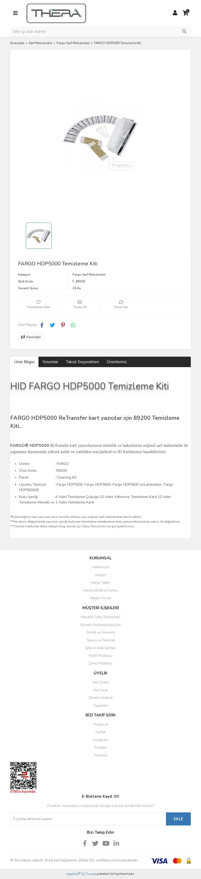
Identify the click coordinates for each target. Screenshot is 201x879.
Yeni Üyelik (100, 682)
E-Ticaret (89, 874)
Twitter (100, 732)
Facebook (100, 724)
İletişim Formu (100, 598)
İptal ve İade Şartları (100, 648)
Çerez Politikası (100, 663)
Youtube (100, 747)
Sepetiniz (101, 705)
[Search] (100, 31)
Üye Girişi (100, 690)
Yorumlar (50, 362)
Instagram (100, 740)
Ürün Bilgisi (24, 362)
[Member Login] (175, 13)
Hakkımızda (100, 567)
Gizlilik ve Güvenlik (100, 632)
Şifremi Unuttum (100, 697)
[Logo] (56, 13)
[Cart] (185, 13)
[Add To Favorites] (38, 306)
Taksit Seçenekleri (82, 362)
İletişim (100, 575)
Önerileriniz (117, 362)
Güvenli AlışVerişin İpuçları (100, 625)
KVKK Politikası (100, 655)
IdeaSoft (73, 874)
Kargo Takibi (100, 582)
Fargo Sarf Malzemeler (88, 274)
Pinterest (100, 755)
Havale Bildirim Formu (100, 590)
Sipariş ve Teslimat (100, 640)
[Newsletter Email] (88, 819)
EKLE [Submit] (178, 819)
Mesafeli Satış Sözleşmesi (100, 617)
